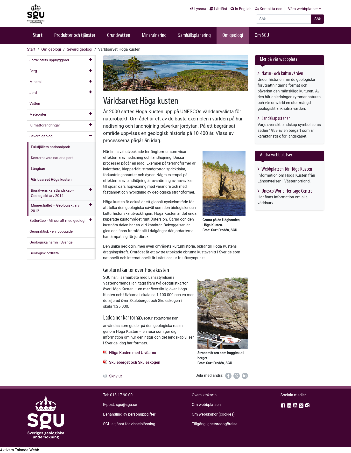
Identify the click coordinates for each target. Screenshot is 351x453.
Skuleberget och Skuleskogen (134, 362)
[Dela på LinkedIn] (245, 376)
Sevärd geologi (79, 49)
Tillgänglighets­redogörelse (214, 424)
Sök (317, 19)
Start (38, 35)
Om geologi (232, 35)
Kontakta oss (271, 9)
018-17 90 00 (121, 395)
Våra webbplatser (303, 9)
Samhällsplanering (194, 35)
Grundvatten (118, 35)
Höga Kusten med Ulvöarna (132, 352)
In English (243, 9)
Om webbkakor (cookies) (213, 414)
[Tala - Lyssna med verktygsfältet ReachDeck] (19, 450)
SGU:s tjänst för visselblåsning (129, 424)
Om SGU (262, 35)
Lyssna (200, 9)
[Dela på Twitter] (236, 376)
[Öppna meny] (90, 61)
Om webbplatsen (206, 404)
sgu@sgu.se (126, 404)
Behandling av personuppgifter (129, 414)
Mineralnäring (154, 35)
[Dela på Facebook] (228, 376)
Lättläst (220, 9)
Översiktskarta (204, 395)
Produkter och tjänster (74, 35)
